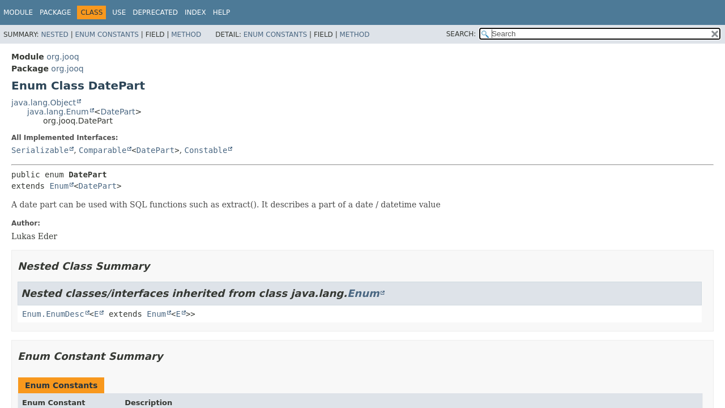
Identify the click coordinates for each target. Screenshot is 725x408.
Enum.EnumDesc (53, 313)
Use (119, 12)
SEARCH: (461, 34)
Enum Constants (106, 35)
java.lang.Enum (58, 111)
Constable (206, 150)
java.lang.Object (43, 102)
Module (18, 12)
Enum (59, 185)
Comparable (102, 150)
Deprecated (155, 12)
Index (195, 12)
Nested (54, 35)
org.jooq (62, 56)
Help (222, 12)
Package (55, 12)
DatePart (117, 111)
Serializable (40, 150)
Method (186, 35)
